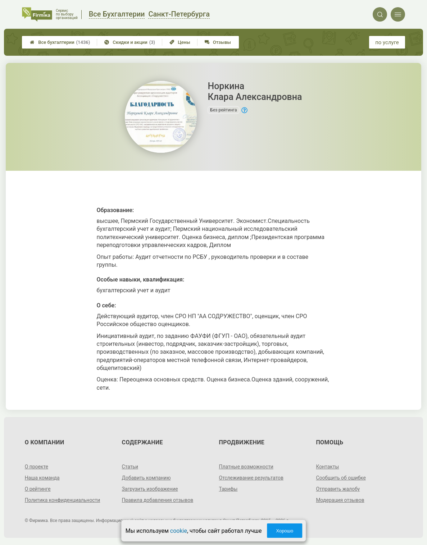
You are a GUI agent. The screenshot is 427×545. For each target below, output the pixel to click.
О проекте (37, 467)
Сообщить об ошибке (341, 478)
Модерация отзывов (340, 500)
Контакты (327, 467)
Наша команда (42, 478)
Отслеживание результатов (251, 478)
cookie (178, 530)
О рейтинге (38, 489)
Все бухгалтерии (60, 42)
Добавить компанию (146, 478)
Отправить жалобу (338, 489)
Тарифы (228, 489)
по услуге (387, 42)
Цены (179, 42)
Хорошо (284, 530)
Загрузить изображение (150, 489)
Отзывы (218, 42)
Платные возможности (246, 467)
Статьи (130, 467)
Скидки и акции (129, 42)
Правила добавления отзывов (158, 500)
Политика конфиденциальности (63, 500)
